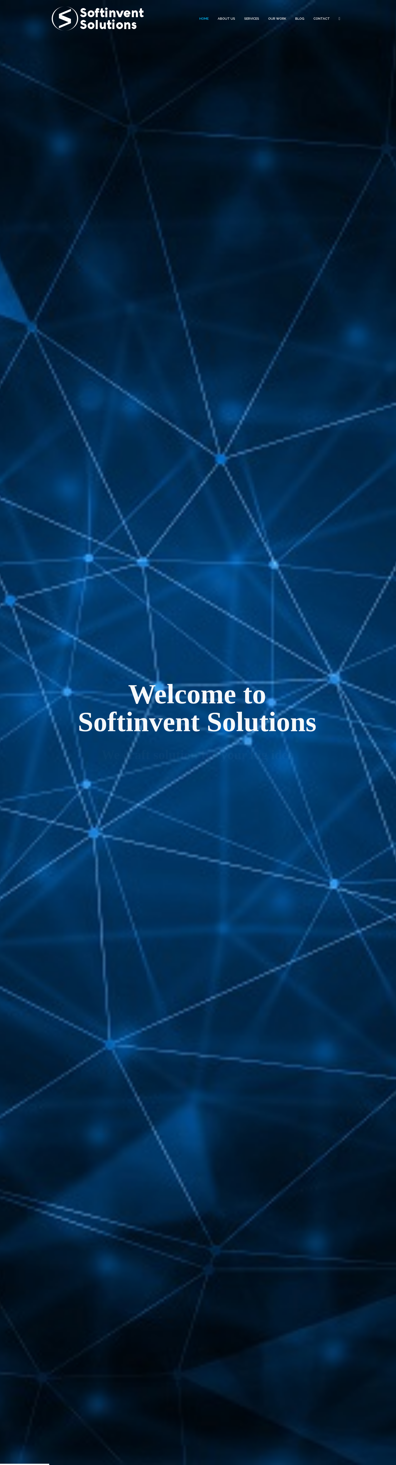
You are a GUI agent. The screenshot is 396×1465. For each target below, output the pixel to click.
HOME (204, 18)
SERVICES (251, 18)
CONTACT (321, 18)
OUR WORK (277, 18)
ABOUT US (226, 18)
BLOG (299, 18)
